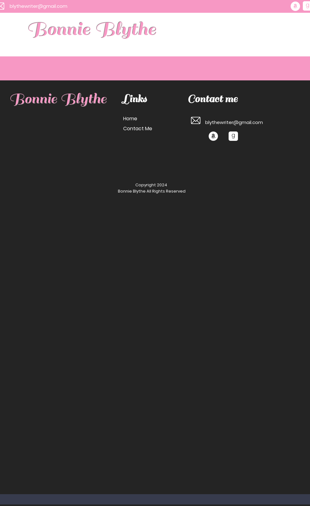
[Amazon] (295, 6)
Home (130, 118)
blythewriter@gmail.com (38, 6)
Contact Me (137, 128)
